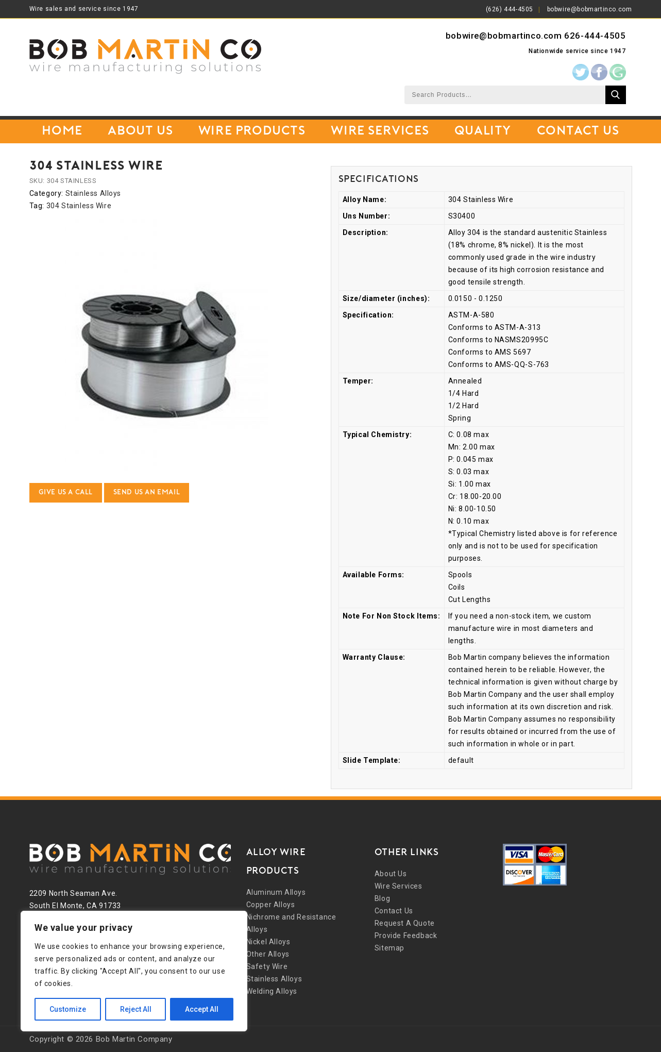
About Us (140, 131)
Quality (482, 131)
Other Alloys (268, 954)
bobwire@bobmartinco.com (589, 9)
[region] (134, 971)
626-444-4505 (594, 35)
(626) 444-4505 (509, 9)
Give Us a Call (66, 492)
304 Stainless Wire (79, 206)
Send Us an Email (146, 492)
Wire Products (252, 131)
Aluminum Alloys (276, 892)
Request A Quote (405, 923)
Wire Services (380, 131)
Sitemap (389, 948)
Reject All (135, 1009)
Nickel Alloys (268, 942)
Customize (67, 1009)
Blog (382, 898)
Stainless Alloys (93, 193)
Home (62, 131)
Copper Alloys (270, 904)
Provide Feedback (406, 935)
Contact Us (578, 131)
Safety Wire (267, 966)
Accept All (201, 1009)
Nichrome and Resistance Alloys (291, 923)
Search (615, 95)
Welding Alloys (271, 991)
